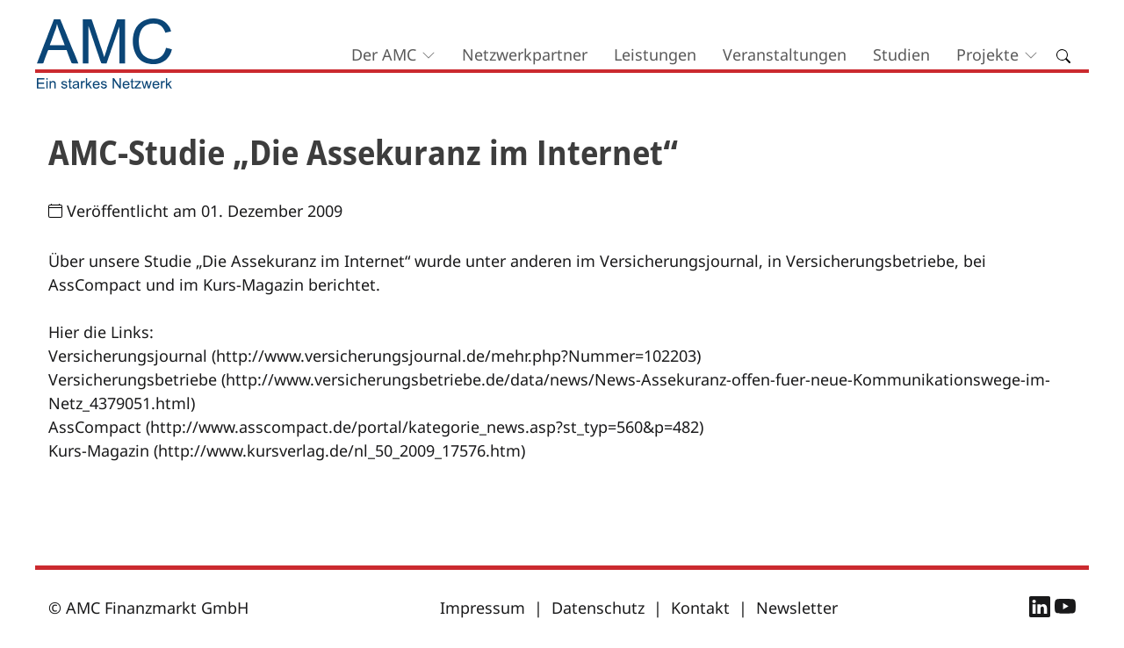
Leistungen (655, 54)
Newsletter (797, 607)
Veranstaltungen (785, 54)
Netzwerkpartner (524, 54)
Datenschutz (598, 607)
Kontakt (700, 607)
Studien (901, 54)
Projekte (987, 54)
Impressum (482, 607)
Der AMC (383, 54)
